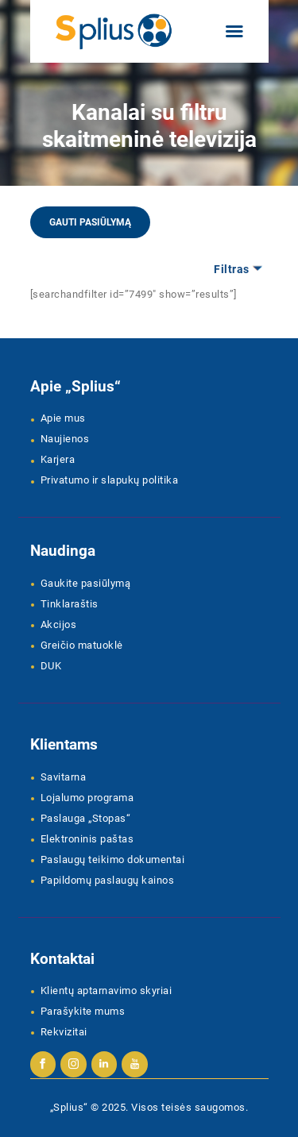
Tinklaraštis (70, 604)
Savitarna (64, 777)
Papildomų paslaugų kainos (108, 880)
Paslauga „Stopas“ (86, 818)
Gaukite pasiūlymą (86, 583)
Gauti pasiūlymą (90, 222)
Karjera (58, 459)
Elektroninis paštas (87, 839)
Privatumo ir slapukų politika (110, 480)
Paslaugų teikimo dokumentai (113, 859)
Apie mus (63, 418)
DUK (51, 666)
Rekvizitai (64, 1032)
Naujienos (65, 439)
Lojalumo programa (87, 798)
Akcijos (59, 624)
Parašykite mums (83, 1011)
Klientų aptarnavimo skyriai (106, 990)
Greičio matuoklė (82, 645)
